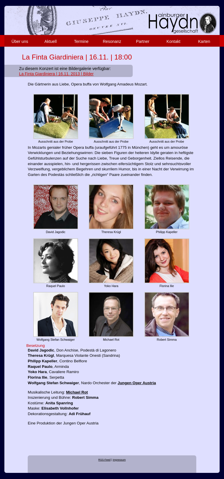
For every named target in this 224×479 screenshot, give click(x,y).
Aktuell (50, 41)
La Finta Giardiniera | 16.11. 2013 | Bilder (56, 73)
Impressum (119, 459)
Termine (81, 41)
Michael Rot (77, 392)
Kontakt (173, 41)
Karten (204, 41)
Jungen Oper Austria (137, 383)
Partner (142, 41)
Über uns (20, 41)
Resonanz (112, 41)
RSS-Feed (104, 459)
